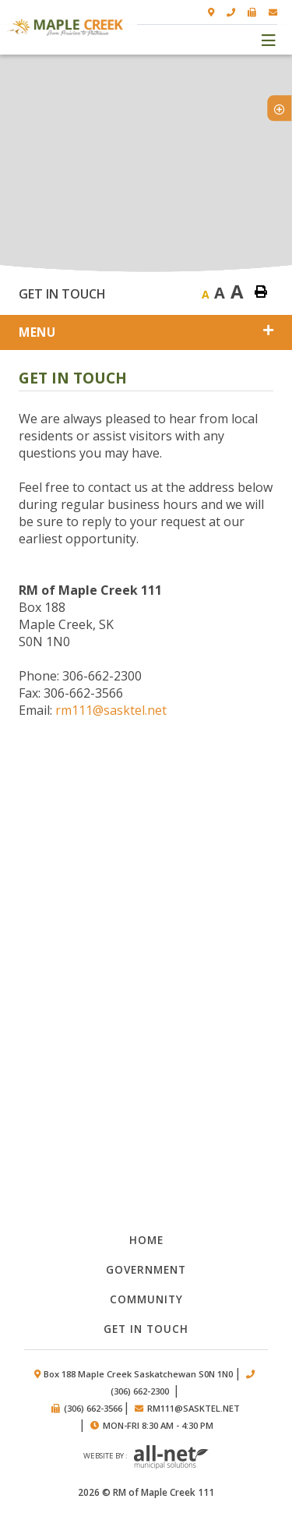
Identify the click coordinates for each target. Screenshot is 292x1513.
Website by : (146, 1457)
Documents (146, 828)
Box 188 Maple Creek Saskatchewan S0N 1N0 (138, 1374)
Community (146, 1299)
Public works (146, 1072)
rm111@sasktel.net (111, 710)
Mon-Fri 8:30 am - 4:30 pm (158, 1425)
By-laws (146, 990)
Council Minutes (146, 909)
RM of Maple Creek (64, 27)
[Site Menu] (146, 333)
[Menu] (269, 39)
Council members (146, 1153)
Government (146, 1269)
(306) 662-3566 (93, 1408)
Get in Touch (146, 1328)
